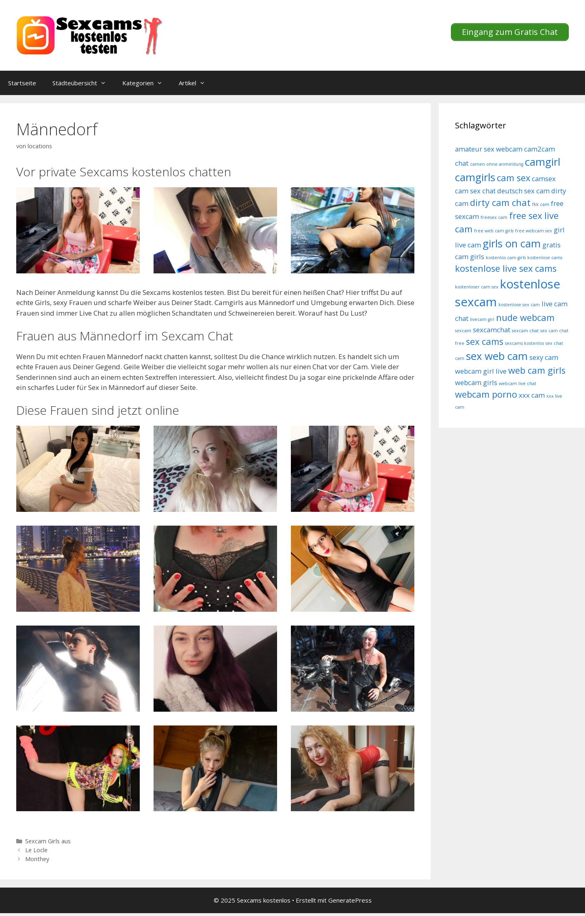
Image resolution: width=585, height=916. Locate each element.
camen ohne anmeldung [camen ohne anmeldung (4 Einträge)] (496, 164)
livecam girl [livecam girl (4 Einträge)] (482, 319)
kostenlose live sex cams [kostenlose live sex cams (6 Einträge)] (506, 268)
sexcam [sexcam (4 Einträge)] (463, 330)
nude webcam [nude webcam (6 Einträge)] (525, 317)
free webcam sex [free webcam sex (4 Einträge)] (533, 231)
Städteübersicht (83, 83)
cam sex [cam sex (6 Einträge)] (513, 178)
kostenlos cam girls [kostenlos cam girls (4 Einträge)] (506, 257)
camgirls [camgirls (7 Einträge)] (475, 177)
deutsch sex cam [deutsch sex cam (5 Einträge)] (523, 190)
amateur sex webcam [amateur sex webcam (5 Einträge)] (488, 149)
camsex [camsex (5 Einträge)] (544, 178)
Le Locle (36, 850)
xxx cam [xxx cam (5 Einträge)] (532, 395)
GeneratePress (350, 900)
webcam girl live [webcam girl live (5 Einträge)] (481, 371)
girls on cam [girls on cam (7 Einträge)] (512, 243)
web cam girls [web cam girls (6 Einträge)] (537, 370)
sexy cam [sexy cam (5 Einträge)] (543, 357)
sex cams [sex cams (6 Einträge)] (484, 341)
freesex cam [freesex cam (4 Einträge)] (494, 217)
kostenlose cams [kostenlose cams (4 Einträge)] (544, 257)
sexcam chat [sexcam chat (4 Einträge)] (525, 330)
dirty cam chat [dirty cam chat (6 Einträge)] (500, 202)
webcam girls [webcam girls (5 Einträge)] (476, 382)
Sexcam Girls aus (48, 841)
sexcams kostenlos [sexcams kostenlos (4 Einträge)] (524, 343)
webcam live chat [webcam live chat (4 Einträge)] (517, 383)
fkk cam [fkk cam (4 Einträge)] (540, 204)
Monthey (37, 859)
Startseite (22, 83)
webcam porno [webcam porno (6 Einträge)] (486, 394)
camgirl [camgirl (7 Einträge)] (542, 162)
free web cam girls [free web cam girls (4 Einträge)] (494, 231)
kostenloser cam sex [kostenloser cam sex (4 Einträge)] (476, 287)
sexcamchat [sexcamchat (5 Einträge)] (491, 329)
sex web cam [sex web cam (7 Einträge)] (497, 356)
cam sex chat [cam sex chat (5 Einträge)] (475, 190)
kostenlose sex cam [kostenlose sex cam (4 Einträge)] (519, 304)
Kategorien (146, 83)
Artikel (196, 83)
